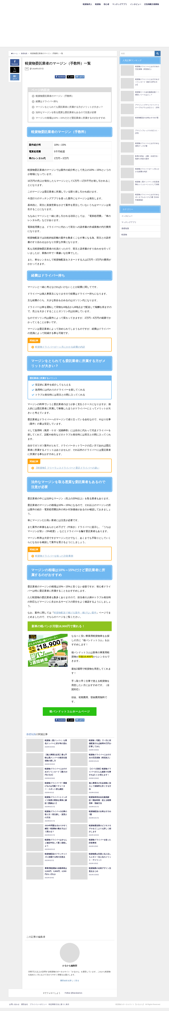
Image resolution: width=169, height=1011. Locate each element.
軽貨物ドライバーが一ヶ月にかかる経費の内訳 (60, 350)
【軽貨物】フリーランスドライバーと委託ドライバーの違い (67, 471)
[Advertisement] (84, 28)
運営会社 (24, 1007)
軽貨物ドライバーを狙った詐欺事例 (54, 559)
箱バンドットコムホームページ (69, 714)
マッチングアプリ (119, 4)
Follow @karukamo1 (74, 996)
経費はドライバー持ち (46, 101)
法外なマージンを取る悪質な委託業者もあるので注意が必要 (66, 112)
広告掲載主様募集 (151, 4)
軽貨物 (98, 4)
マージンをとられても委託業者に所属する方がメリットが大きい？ (69, 107)
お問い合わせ (14, 1007)
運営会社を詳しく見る (69, 984)
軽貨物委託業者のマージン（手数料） (54, 96)
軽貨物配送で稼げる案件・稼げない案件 (75, 616)
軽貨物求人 (87, 4)
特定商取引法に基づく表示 (59, 1007)
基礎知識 (31, 737)
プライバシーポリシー (38, 1007)
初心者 (106, 4)
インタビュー (135, 4)
